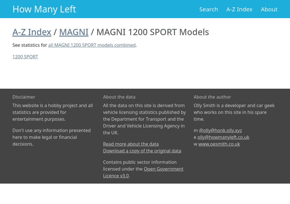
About (269, 9)
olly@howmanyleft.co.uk (223, 137)
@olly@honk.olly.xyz (220, 130)
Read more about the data (131, 144)
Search (208, 9)
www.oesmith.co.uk (219, 144)
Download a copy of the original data (142, 151)
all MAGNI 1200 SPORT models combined (91, 45)
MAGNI (74, 32)
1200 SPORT (25, 57)
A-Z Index (239, 9)
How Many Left (44, 9)
